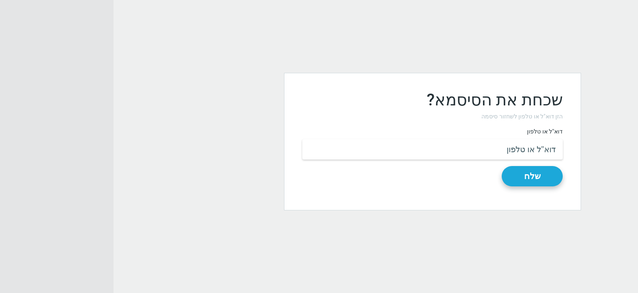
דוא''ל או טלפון (431, 131)
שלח (419, 176)
